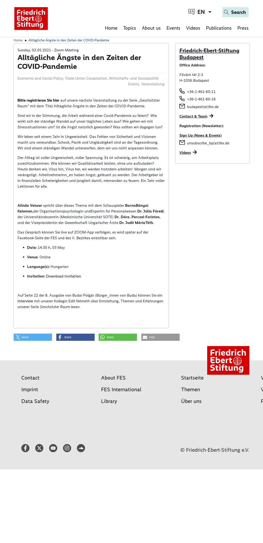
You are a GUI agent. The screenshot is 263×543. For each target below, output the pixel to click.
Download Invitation (63, 276)
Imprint (29, 389)
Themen (190, 389)
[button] (33, 337)
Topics (129, 28)
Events (173, 28)
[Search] (235, 12)
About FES (113, 378)
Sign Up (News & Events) (200, 135)
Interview (25, 301)
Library (109, 401)
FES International (121, 389)
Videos (193, 28)
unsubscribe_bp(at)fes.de (208, 143)
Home (111, 28)
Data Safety (35, 401)
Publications (219, 28)
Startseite (192, 378)
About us (151, 28)
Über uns (191, 401)
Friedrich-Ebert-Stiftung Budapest (209, 53)
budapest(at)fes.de (203, 106)
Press (243, 28)
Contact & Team (193, 116)
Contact (30, 378)
